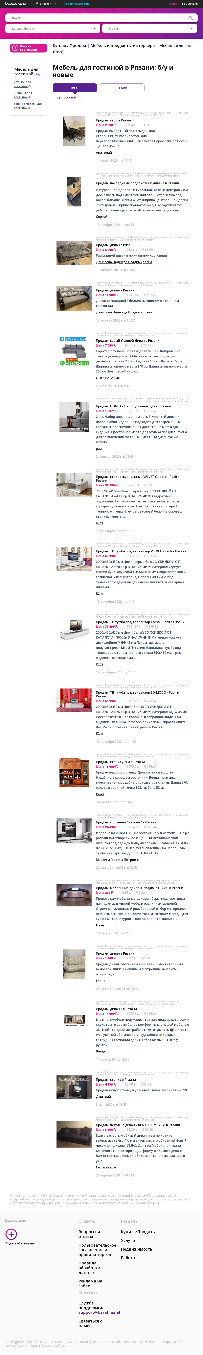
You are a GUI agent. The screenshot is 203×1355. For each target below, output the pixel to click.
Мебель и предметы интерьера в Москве (149, 112)
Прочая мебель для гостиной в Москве (141, 115)
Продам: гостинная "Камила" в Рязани (126, 822)
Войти (173, 3)
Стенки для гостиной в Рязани (136, 756)
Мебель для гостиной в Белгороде (115, 1004)
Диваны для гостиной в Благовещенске (167, 401)
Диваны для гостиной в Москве (137, 335)
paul (99, 448)
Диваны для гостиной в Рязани (137, 239)
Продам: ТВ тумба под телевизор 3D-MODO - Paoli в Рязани (137, 694)
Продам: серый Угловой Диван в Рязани (127, 340)
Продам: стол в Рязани (114, 120)
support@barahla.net (100, 1312)
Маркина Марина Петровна (118, 859)
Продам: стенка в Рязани (116, 1079)
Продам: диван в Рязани (115, 245)
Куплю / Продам (69, 45)
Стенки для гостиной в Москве (136, 1074)
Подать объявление (76, 3)
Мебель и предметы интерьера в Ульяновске (156, 880)
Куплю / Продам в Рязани (110, 237)
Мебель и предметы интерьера (122, 45)
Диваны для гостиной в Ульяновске (157, 882)
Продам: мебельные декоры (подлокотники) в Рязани (139, 888)
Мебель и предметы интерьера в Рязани (149, 237)
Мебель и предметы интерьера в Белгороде (155, 1001)
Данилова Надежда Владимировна (124, 262)
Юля (99, 523)
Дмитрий (103, 1096)
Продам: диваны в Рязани (116, 1009)
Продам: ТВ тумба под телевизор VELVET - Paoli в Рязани (141, 551)
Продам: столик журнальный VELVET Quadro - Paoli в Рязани (137, 479)
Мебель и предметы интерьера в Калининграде (161, 173)
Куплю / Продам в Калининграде (113, 173)
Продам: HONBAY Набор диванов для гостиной (133, 406)
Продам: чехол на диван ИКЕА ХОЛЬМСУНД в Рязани (138, 1125)
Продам (122, 88)
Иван (100, 925)
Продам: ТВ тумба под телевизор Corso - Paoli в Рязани (140, 622)
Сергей (101, 216)
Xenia (100, 794)
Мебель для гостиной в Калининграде (120, 175)
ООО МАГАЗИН (108, 378)
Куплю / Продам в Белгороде (112, 1001)
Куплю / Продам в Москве (110, 112)
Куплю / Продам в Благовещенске (114, 398)
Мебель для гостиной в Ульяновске (115, 882)
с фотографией (66, 97)
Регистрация (190, 3)
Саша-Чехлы (106, 1167)
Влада (101, 1051)
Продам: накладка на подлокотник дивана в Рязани (137, 183)
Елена (100, 981)
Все (74, 88)
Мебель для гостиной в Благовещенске (121, 401)
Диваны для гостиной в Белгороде (156, 1004)
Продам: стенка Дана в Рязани (120, 762)
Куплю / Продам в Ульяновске (112, 880)
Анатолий (104, 152)
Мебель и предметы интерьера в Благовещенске (162, 398)
